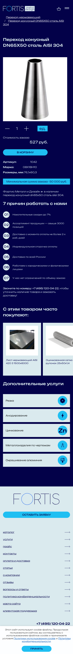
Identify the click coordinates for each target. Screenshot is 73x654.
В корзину (25, 152)
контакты (9, 553)
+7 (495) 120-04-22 (53, 624)
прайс (7, 546)
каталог (8, 532)
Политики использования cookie (34, 638)
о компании (11, 575)
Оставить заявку (36, 514)
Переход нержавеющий (23, 17)
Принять (36, 648)
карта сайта (11, 603)
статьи (8, 567)
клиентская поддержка (20, 610)
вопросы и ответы (16, 589)
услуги (8, 539)
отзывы (8, 582)
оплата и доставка (16, 560)
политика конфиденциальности (26, 596)
